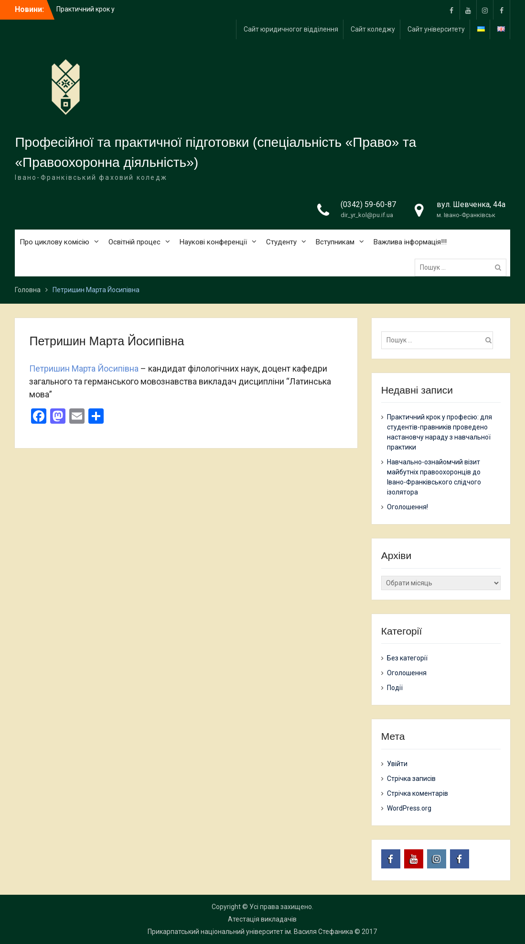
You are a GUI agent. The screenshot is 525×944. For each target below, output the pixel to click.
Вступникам (335, 242)
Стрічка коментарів (417, 793)
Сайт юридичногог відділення (291, 29)
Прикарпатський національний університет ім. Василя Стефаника (250, 931)
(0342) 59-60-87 (368, 204)
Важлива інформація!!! (410, 242)
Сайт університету (436, 29)
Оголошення (407, 673)
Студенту (281, 242)
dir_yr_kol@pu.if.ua (367, 215)
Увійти (397, 764)
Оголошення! (407, 507)
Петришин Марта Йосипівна (84, 368)
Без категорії (407, 658)
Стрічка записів (411, 778)
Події (395, 688)
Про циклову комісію (54, 242)
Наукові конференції (213, 242)
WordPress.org (409, 808)
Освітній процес (134, 242)
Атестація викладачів (262, 919)
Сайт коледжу (373, 29)
